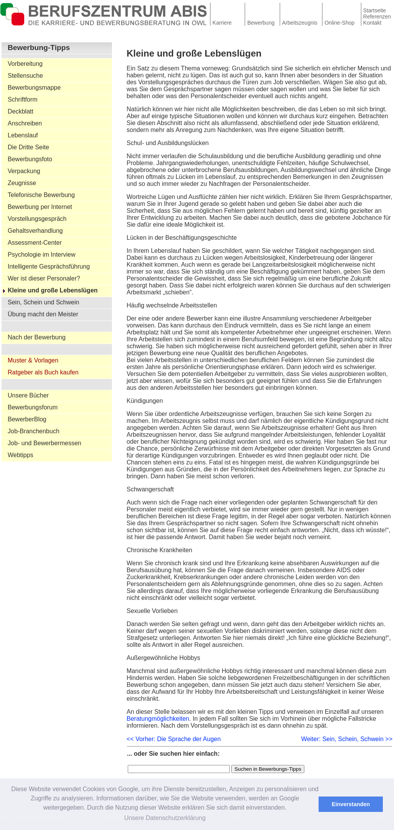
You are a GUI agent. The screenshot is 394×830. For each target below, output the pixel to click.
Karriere (222, 23)
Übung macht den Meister (43, 314)
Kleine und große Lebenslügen (53, 290)
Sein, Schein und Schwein (43, 302)
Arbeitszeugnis (299, 23)
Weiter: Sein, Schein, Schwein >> (346, 739)
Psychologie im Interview (41, 254)
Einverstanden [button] (351, 804)
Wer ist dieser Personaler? (44, 278)
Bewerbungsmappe (34, 87)
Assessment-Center (35, 242)
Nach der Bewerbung (36, 337)
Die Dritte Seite (28, 147)
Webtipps (20, 455)
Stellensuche (25, 75)
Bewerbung (261, 23)
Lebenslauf (23, 135)
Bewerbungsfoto (30, 159)
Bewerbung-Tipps (39, 47)
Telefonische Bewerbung (41, 195)
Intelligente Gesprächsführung (49, 266)
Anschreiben (25, 123)
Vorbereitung (25, 63)
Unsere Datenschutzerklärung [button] (165, 818)
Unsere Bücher (28, 395)
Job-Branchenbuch (33, 431)
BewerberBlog (27, 419)
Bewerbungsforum (33, 407)
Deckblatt (20, 111)
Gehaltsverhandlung (35, 230)
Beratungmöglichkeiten (158, 718)
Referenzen (377, 16)
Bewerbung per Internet (40, 207)
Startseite (374, 10)
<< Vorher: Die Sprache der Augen (174, 739)
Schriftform (22, 99)
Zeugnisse (22, 183)
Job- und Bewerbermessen (44, 443)
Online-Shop (339, 23)
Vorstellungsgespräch (37, 218)
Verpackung (24, 171)
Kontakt (372, 23)
